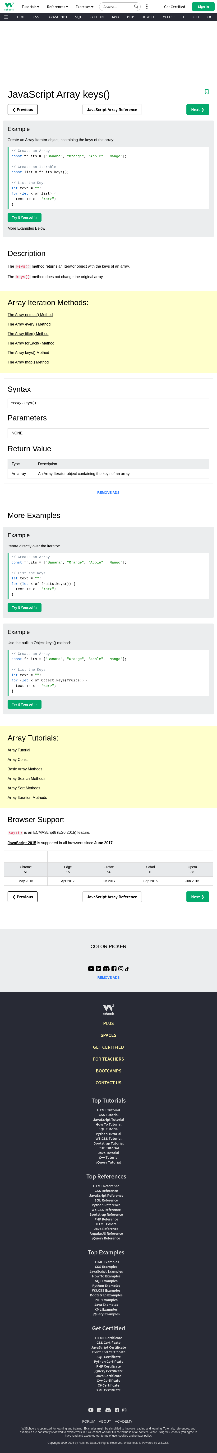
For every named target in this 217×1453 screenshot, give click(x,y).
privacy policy (142, 1435)
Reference (112, 109)
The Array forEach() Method (31, 343)
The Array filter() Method (28, 334)
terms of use (109, 1435)
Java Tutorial (108, 1152)
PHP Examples (106, 1299)
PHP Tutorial (108, 1148)
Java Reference (106, 1228)
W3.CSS (169, 17)
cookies (123, 1435)
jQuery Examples (106, 1314)
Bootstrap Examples (106, 1295)
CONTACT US (108, 1082)
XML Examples (106, 1309)
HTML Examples (106, 1261)
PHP (130, 17)
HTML (20, 17)
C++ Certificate (108, 1380)
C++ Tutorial (108, 1157)
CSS (36, 17)
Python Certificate (108, 1361)
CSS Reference (106, 1190)
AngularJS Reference (106, 1233)
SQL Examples (106, 1280)
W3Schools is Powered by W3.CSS (146, 1442)
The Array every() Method (29, 324)
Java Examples (106, 1304)
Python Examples (106, 1285)
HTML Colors (106, 1223)
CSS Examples (106, 1266)
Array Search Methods (26, 779)
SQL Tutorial (108, 1129)
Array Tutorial (19, 750)
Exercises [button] (84, 6)
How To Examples (106, 1276)
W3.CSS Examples (106, 1290)
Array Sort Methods (24, 788)
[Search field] (120, 6)
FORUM (88, 1421)
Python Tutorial (108, 1133)
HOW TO (149, 17)
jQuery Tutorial (108, 1162)
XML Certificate (108, 1390)
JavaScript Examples (106, 1271)
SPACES (108, 1035)
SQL (78, 17)
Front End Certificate (108, 1352)
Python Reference (106, 1204)
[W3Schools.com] (108, 1011)
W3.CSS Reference (106, 1209)
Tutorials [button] (30, 6)
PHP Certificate (108, 1366)
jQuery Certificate (108, 1371)
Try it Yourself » (24, 217)
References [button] (57, 6)
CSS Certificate (108, 1342)
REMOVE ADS (108, 492)
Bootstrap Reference (106, 1214)
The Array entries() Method (30, 315)
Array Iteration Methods (27, 798)
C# (209, 17)
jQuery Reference (106, 1238)
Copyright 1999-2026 (60, 1442)
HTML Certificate (108, 1337)
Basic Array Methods (25, 769)
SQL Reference (106, 1200)
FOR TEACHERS (108, 1059)
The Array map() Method (28, 362)
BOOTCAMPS (108, 1071)
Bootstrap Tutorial (108, 1143)
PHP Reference (106, 1219)
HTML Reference (106, 1185)
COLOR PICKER (108, 946)
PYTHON (96, 17)
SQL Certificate (109, 1356)
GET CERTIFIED (108, 1047)
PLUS (108, 1023)
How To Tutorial (108, 1124)
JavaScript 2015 (22, 843)
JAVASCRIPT (57, 17)
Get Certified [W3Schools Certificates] (174, 6)
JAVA (115, 17)
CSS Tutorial (109, 1114)
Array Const (18, 760)
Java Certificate (108, 1375)
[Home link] (9, 6)
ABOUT (105, 1421)
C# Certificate (108, 1385)
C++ (196, 17)
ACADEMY (123, 1421)
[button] (136, 7)
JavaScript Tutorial (108, 1119)
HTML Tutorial (108, 1110)
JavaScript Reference (106, 1195)
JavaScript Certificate (108, 1347)
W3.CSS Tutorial (108, 1138)
